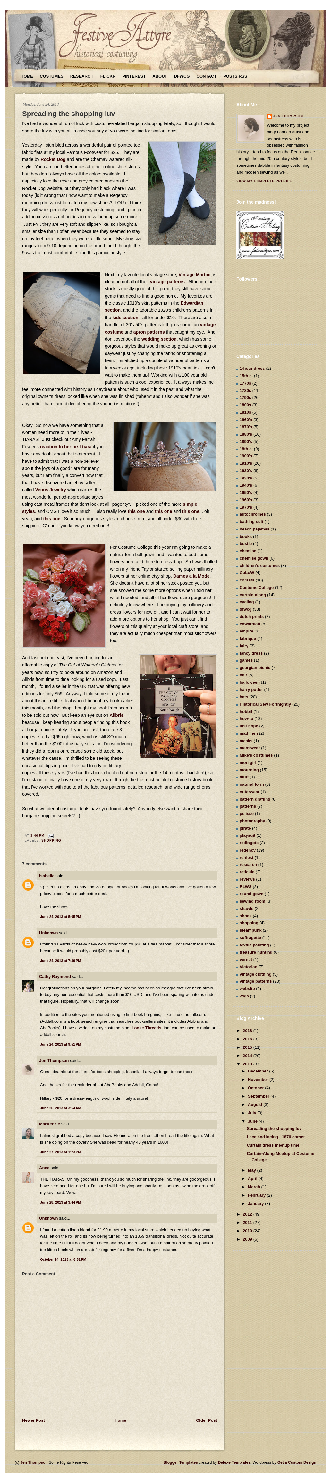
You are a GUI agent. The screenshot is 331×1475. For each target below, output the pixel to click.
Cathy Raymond (55, 976)
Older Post (206, 1420)
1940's (246, 485)
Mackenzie (49, 1124)
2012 (248, 1214)
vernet (246, 959)
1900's (246, 456)
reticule (247, 871)
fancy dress (251, 653)
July (253, 1112)
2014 (248, 1055)
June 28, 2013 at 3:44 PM (60, 1202)
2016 (248, 1039)
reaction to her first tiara (66, 446)
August (255, 1104)
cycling (247, 601)
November (258, 1079)
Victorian (248, 966)
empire (246, 631)
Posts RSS (235, 76)
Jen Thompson (54, 1060)
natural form (252, 784)
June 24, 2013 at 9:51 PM (60, 1044)
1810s (245, 412)
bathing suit (251, 521)
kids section (125, 317)
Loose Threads (146, 1027)
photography (252, 820)
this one (136, 511)
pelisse (247, 813)
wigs (244, 996)
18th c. (246, 448)
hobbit (246, 711)
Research (82, 76)
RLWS (246, 886)
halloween (250, 682)
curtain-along (253, 594)
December (258, 1071)
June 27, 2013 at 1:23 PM (60, 1152)
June (253, 1121)
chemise (248, 550)
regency (248, 850)
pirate (245, 828)
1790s (245, 397)
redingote (249, 842)
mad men (249, 733)
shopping (51, 840)
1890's (246, 441)
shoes (246, 915)
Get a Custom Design (296, 1462)
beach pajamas (254, 529)
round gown (251, 893)
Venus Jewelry (50, 489)
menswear (250, 747)
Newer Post (33, 1420)
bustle (246, 543)
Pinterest (134, 76)
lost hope (249, 726)
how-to (246, 718)
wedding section (159, 339)
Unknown (48, 932)
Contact (207, 76)
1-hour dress (252, 368)
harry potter (251, 689)
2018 (248, 1030)
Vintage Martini (195, 274)
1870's (246, 426)
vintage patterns (167, 281)
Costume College (257, 587)
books (246, 536)
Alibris (116, 715)
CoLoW (247, 572)
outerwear (249, 791)
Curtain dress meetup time (273, 1145)
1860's (246, 419)
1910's (246, 463)
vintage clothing (256, 974)
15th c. (246, 375)
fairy (244, 645)
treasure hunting (256, 952)
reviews (247, 879)
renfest (246, 857)
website (247, 988)
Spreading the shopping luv (68, 114)
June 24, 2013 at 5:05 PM (60, 917)
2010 (248, 1230)
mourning (249, 769)
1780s (245, 390)
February (257, 1195)
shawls (246, 908)
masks (246, 740)
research (248, 864)
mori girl (248, 762)
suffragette (250, 937)
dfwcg (246, 609)
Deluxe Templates (234, 1462)
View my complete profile (264, 181)
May (252, 1170)
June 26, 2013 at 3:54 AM (60, 1108)
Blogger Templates (181, 1462)
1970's (246, 507)
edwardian (250, 624)
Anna (44, 1168)
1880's (246, 434)
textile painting (254, 945)
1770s (245, 383)
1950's (246, 492)
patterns (248, 806)
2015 (248, 1047)
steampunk (251, 930)
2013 (248, 1064)
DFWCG (182, 76)
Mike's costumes (256, 755)
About (159, 76)
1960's (246, 499)
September (259, 1096)
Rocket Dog (53, 159)
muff (244, 777)
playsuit (247, 835)
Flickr (108, 76)
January (256, 1203)
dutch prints (252, 616)
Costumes (52, 76)
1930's (246, 478)
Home (27, 76)
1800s (245, 405)
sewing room (252, 901)
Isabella (47, 875)
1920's (246, 470)
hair (243, 675)
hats (244, 696)
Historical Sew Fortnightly (265, 704)
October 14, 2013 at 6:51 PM (63, 1259)
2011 (248, 1222)
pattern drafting (255, 799)
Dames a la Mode (191, 576)
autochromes (253, 514)
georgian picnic (255, 667)
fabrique (248, 638)
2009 (248, 1239)
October (256, 1087)
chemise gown (254, 558)
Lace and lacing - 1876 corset (276, 1136)
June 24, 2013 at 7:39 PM (60, 960)
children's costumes (260, 565)
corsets (247, 580)
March (254, 1186)
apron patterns (149, 332)
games (246, 660)
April (253, 1178)
